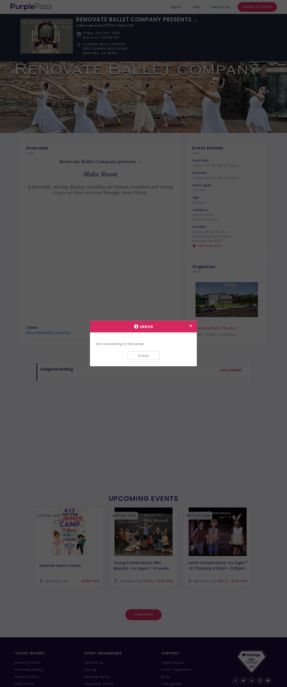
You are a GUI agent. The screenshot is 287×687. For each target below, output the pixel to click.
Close (143, 355)
